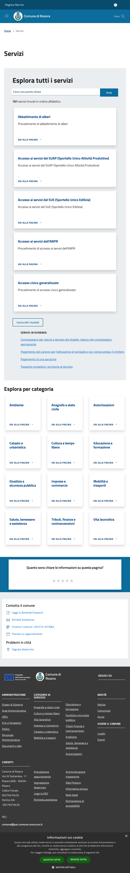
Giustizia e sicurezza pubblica (77, 717)
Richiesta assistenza (45, 800)
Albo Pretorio (73, 783)
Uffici (5, 717)
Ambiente (71, 737)
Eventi (101, 740)
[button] (65, 867)
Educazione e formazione (73, 706)
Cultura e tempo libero (47, 713)
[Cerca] (123, 16)
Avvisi (101, 717)
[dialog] (65, 852)
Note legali (72, 795)
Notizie (102, 705)
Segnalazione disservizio (41, 785)
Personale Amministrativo (11, 737)
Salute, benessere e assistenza (77, 745)
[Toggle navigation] (7, 16)
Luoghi (101, 733)
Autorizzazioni (74, 754)
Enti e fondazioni (11, 723)
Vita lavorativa (42, 719)
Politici (6, 729)
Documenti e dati (12, 746)
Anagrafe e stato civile (47, 707)
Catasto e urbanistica (46, 732)
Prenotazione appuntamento (42, 774)
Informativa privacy (77, 789)
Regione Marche (14, 5)
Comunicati (104, 711)
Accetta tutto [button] (52, 859)
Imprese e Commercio (46, 726)
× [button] (126, 836)
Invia (109, 93)
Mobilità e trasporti (45, 738)
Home (7, 31)
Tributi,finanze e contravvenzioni (75, 728)
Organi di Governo (12, 705)
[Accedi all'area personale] (115, 5)
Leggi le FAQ (41, 793)
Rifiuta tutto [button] (79, 859)
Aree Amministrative (14, 711)
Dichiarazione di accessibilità (75, 803)
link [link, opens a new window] (97, 852)
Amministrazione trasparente (75, 774)
